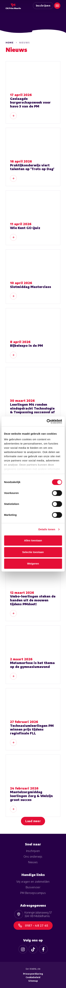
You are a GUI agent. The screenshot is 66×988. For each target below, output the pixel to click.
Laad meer (33, 821)
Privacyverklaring (33, 973)
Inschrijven (43, 5)
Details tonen (46, 529)
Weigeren (33, 563)
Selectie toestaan (33, 552)
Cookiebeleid (33, 977)
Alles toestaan (33, 540)
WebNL (33, 969)
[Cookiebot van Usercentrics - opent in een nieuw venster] (47, 421)
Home (10, 42)
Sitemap (33, 981)
